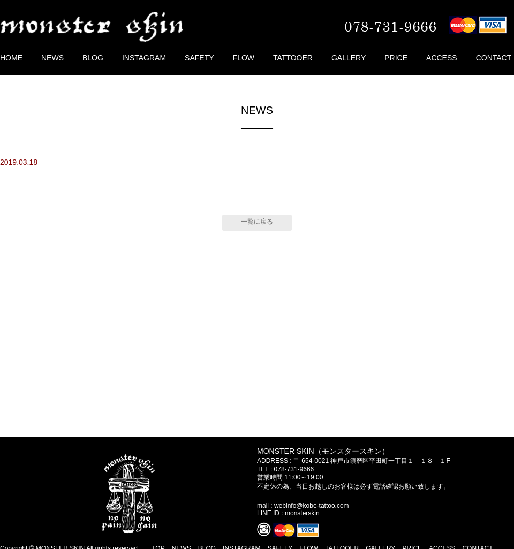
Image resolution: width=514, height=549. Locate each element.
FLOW (243, 58)
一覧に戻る (257, 221)
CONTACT (494, 58)
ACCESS (441, 58)
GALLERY (348, 58)
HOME (11, 58)
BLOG (92, 58)
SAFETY (199, 58)
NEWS (52, 58)
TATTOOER (293, 58)
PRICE (395, 58)
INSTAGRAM (144, 58)
